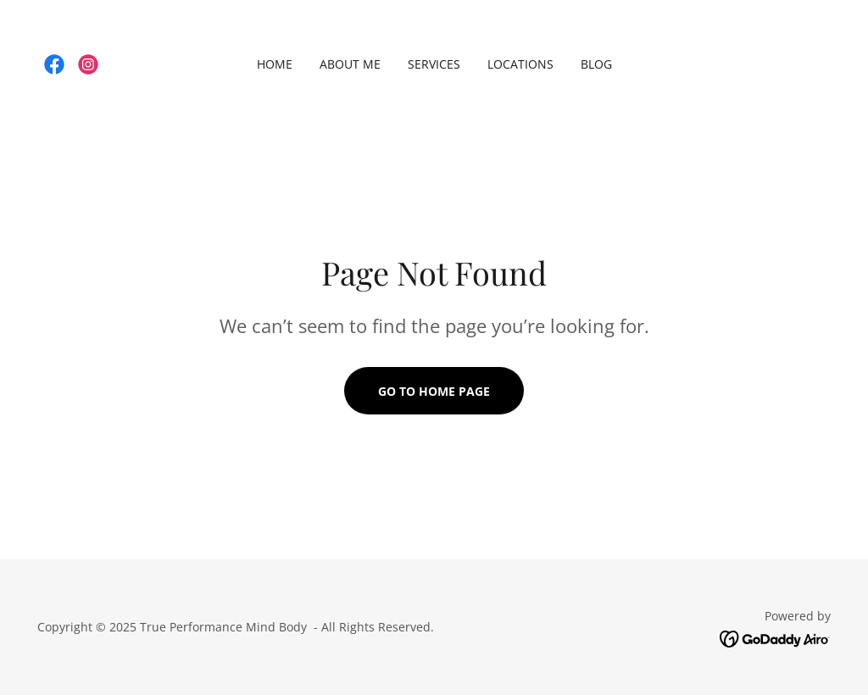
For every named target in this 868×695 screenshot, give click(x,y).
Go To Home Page (434, 391)
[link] (54, 64)
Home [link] (274, 64)
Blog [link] (596, 64)
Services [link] (434, 64)
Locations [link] (520, 64)
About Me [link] (350, 64)
